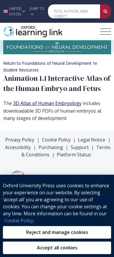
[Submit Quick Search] (105, 11)
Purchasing (50, 147)
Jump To (37, 11)
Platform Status (74, 154)
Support (80, 147)
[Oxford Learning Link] (46, 31)
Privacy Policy (19, 140)
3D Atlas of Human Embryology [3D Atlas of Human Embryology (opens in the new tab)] (47, 103)
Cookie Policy (56, 140)
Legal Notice (91, 140)
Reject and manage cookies (57, 232)
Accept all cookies (57, 247)
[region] (57, 216)
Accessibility (18, 147)
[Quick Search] (74, 11)
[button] (13, 11)
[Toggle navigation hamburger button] (105, 32)
